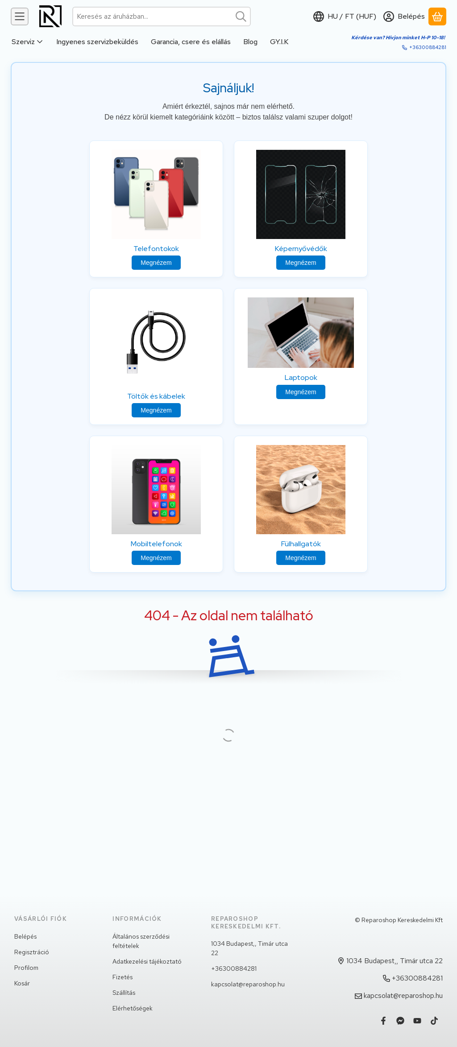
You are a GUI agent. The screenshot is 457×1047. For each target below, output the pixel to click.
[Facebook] (383, 1020)
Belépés (25, 936)
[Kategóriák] (20, 16)
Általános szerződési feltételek (141, 941)
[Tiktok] (434, 1020)
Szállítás (123, 993)
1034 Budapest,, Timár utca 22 (249, 948)
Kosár (22, 983)
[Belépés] (404, 16)
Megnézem (156, 262)
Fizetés (122, 977)
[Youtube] (417, 1020)
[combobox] (161, 16)
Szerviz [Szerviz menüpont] (28, 41)
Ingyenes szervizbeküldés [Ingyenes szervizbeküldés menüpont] (97, 41)
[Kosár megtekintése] (437, 16)
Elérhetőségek (132, 1008)
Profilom (26, 968)
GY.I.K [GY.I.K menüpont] (279, 41)
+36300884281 (427, 47)
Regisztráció (31, 952)
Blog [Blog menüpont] (250, 41)
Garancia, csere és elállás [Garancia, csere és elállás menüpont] (191, 41)
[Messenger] (400, 1020)
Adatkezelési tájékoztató (147, 961)
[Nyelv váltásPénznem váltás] (345, 16)
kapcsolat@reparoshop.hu (248, 984)
